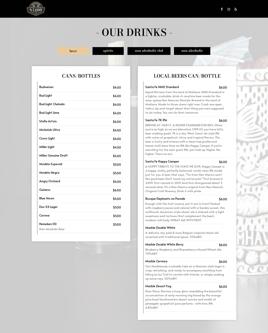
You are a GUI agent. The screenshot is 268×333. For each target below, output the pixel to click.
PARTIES (174, 9)
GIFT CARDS (189, 9)
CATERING (148, 9)
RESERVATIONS (208, 9)
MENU (109, 9)
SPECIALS (134, 9)
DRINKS (121, 9)
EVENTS (162, 9)
